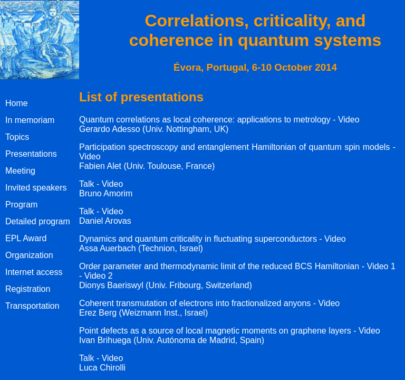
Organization (29, 255)
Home (16, 103)
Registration (27, 288)
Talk (86, 183)
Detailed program (37, 221)
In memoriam (29, 120)
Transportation (32, 305)
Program (21, 204)
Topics (17, 136)
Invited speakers (36, 187)
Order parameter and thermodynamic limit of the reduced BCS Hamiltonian (219, 266)
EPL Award (25, 238)
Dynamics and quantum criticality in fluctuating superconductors (198, 238)
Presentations (31, 153)
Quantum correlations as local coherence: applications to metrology (205, 119)
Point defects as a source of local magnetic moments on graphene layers (215, 330)
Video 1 (381, 266)
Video (349, 119)
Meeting (20, 170)
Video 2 (98, 275)
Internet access (34, 272)
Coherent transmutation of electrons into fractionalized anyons (195, 303)
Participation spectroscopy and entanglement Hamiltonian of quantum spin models (234, 146)
